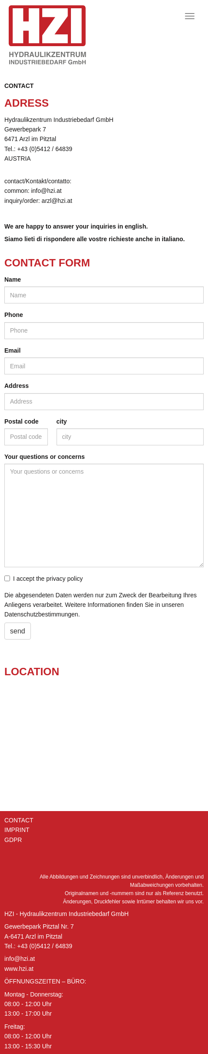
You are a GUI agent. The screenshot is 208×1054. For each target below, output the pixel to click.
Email (12, 350)
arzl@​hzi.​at (57, 200)
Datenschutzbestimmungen (41, 614)
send (17, 631)
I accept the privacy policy (43, 578)
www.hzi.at (19, 968)
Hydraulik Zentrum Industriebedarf (58, 34)
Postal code (21, 421)
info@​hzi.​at (46, 190)
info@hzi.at (19, 958)
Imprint (17, 829)
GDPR (13, 839)
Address (16, 385)
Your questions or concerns (44, 456)
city (62, 421)
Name (12, 279)
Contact (19, 85)
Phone (13, 314)
